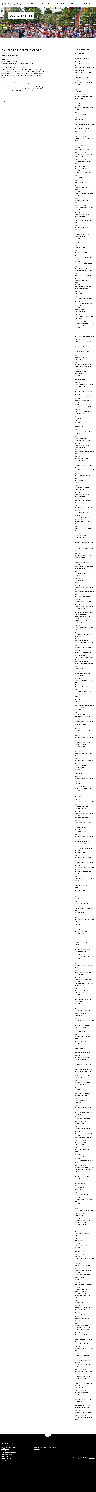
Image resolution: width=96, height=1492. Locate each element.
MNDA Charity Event (85, 1333)
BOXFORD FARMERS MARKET (85, 720)
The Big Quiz (85, 1239)
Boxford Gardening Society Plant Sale (85, 1289)
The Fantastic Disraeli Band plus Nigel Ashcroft (85, 268)
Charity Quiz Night (85, 62)
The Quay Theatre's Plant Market (85, 1149)
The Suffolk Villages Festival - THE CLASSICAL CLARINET (85, 991)
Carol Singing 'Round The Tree (85, 908)
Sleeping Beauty (85, 1047)
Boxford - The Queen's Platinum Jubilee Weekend (85, 641)
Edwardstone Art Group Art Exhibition (85, 1307)
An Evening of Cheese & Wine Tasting (85, 772)
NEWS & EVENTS (60, 3)
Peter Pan (85, 1042)
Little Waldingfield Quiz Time (85, 542)
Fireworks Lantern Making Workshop (85, 1227)
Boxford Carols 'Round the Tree (85, 1199)
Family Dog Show (85, 292)
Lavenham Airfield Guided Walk (85, 194)
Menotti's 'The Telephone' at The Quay (85, 984)
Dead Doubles (85, 176)
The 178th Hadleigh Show (85, 1283)
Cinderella (85, 1214)
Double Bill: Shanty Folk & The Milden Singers (85, 287)
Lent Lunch (85, 700)
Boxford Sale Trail (85, 1301)
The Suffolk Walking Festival (85, 1296)
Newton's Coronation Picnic (85, 418)
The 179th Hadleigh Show (85, 1132)
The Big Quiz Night (85, 930)
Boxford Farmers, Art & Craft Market (85, 214)
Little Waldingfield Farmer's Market (85, 765)
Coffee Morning (85, 113)
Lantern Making (85, 748)
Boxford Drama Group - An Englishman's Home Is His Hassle (85, 1168)
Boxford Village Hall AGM (85, 759)
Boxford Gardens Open (85, 646)
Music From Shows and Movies (85, 731)
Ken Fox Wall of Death (85, 787)
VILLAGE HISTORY (73, 3)
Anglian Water (5, 1456)
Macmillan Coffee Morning (85, 800)
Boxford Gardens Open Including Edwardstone (85, 364)
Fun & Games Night (85, 902)
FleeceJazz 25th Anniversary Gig (85, 1188)
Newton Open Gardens (85, 57)
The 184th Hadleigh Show (85, 390)
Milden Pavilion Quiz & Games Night (85, 487)
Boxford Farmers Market (85, 586)
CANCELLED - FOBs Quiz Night (85, 885)
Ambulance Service (7, 1454)
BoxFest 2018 (85, 1122)
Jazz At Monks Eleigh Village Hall (85, 371)
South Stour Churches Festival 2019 (85, 972)
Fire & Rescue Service (7, 1451)
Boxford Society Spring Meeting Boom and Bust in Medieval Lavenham (85, 467)
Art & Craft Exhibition (85, 71)
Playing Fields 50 (85, 1244)
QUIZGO (85, 898)
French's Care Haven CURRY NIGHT (85, 108)
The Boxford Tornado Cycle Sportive (85, 458)
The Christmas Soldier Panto (85, 522)
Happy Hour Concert (85, 395)
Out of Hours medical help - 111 (10, 1452)
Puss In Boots (85, 132)
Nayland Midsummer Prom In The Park (85, 303)
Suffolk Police (5, 1449)
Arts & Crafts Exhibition (85, 656)
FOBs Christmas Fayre (85, 516)
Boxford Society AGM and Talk (85, 965)
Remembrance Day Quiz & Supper (85, 942)
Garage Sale (85, 782)
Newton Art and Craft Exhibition (85, 673)
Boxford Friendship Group (85, 591)
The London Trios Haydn (85, 480)
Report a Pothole (6, 1458)
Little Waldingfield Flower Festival (85, 207)
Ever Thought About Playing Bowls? (85, 1025)
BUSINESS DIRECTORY (88, 3)
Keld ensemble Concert (85, 651)
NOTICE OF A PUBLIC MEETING (85, 1019)
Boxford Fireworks (85, 561)
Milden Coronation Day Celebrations (85, 431)
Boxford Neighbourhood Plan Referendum (85, 567)
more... (6, 1460)
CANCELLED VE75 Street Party (85, 872)
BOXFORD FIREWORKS (85, 149)
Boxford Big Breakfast (85, 1137)
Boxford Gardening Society (85, 187)
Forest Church (85, 826)
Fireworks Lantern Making (85, 955)
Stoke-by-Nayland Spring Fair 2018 (85, 1112)
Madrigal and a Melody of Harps (85, 351)
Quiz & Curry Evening (85, 475)
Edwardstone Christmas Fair (85, 138)
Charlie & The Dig (85, 686)
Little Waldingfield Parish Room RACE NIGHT (85, 384)
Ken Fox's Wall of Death (85, 1382)
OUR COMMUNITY (47, 3)
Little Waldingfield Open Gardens (85, 627)
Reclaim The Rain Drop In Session (85, 573)
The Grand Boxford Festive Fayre (85, 920)
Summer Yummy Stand (85, 1264)
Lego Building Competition (85, 263)
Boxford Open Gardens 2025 (85, 67)
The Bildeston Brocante (85, 251)
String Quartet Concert (85, 81)
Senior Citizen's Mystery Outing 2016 (85, 1399)
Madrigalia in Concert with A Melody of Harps (85, 714)
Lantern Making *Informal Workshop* (85, 154)
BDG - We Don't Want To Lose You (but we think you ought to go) (85, 1257)
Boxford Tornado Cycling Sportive (85, 1319)
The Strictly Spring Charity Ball (85, 1176)
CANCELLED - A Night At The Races (85, 878)
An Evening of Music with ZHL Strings (85, 999)
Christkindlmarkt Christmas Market (85, 535)
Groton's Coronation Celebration (85, 411)
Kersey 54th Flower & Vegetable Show (85, 1082)
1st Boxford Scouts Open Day (85, 1161)
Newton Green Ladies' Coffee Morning (85, 841)
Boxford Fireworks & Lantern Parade (85, 742)
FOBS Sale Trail (85, 1155)
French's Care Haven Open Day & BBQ (85, 316)
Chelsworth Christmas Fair (85, 1365)
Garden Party (85, 246)
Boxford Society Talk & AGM (85, 754)
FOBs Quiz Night (85, 1313)
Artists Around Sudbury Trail (85, 1417)
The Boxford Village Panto (85, 1370)
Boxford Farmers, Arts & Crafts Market (85, 555)
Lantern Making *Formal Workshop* (85, 161)
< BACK (4, 102)
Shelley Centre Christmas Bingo (85, 528)
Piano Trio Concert (85, 181)
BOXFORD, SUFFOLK (11, 4)
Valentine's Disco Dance (85, 1338)
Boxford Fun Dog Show (85, 978)
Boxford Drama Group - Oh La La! (85, 1392)
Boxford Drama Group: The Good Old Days (85, 323)
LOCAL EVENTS (70, 40)
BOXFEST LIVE (85, 1278)
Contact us (37, 1449)
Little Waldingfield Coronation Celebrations (85, 438)
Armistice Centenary (85, 1052)
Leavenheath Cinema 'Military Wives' (85, 806)
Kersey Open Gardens (85, 345)
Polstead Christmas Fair (85, 1210)
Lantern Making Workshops (85, 580)
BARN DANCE (85, 118)
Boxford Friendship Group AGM (85, 452)
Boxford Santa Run (85, 1205)
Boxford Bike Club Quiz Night (85, 1036)
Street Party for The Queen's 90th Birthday (85, 1406)
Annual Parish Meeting (85, 1127)
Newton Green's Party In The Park (85, 634)
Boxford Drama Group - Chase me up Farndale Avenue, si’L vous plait (85, 1326)
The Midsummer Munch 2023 (85, 336)
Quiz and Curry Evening (85, 690)
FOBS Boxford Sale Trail (85, 847)
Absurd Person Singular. (85, 725)
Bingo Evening (85, 1182)
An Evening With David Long (85, 123)
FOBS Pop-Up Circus (85, 1387)
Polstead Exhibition (85, 817)
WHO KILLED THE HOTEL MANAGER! (85, 1076)
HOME (45, 40)
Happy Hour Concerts (85, 274)
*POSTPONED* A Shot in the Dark (85, 892)
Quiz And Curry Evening (85, 86)
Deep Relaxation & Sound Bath (85, 501)
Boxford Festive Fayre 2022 (85, 506)
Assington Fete (85, 1088)
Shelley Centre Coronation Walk (85, 425)
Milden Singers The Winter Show (85, 936)
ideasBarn (92, 1458)
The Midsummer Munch (85, 595)
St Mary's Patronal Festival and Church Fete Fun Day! (85, 794)
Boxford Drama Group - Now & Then (85, 96)
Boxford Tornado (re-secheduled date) (85, 1094)
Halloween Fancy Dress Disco (85, 1233)
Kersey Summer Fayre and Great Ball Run (85, 1250)
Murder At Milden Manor (85, 172)
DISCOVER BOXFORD (33, 3)
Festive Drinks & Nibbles (85, 511)
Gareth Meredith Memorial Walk (85, 241)
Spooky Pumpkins (85, 167)
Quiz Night (85, 925)
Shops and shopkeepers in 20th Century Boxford (85, 1069)
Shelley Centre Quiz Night (85, 695)
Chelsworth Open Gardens (85, 297)
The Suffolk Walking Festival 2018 (85, 1142)
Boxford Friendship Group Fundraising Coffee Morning (85, 707)
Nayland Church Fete (85, 1010)
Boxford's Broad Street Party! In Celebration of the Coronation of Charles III (85, 403)
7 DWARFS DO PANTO (85, 914)
